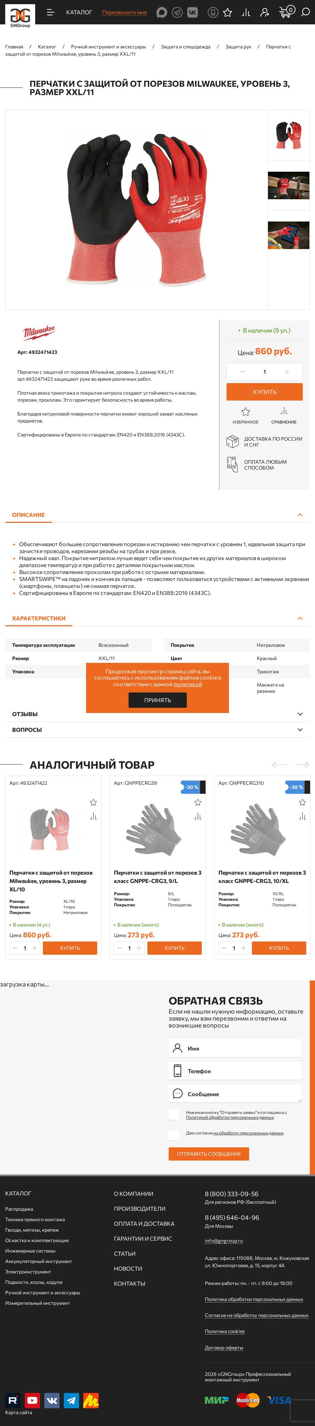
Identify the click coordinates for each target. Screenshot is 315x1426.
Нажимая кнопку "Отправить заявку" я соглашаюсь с (236, 1114)
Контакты (129, 1283)
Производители (140, 1208)
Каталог (18, 1193)
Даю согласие (235, 1132)
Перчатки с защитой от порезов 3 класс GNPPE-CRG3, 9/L (157, 876)
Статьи (125, 1253)
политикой (188, 684)
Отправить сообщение (209, 1154)
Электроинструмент (28, 1271)
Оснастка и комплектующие (37, 1240)
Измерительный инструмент (37, 1303)
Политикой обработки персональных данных (230, 1117)
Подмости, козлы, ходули (33, 1282)
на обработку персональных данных (249, 1132)
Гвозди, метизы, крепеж (32, 1230)
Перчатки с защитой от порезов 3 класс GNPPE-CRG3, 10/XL (262, 876)
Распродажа (19, 1209)
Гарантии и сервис (143, 1238)
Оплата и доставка (144, 1223)
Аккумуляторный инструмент (38, 1261)
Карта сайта (18, 1412)
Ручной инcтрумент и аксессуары (42, 1292)
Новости (128, 1268)
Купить (264, 391)
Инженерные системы (30, 1251)
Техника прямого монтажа (35, 1219)
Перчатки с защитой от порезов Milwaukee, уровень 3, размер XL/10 (51, 880)
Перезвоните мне (124, 12)
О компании (133, 1193)
